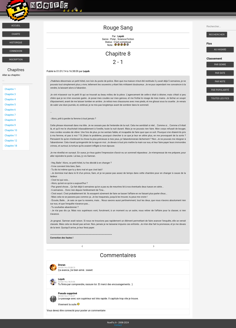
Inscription (16, 59)
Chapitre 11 (11, 135)
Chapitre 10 (11, 130)
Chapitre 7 (10, 114)
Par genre (220, 64)
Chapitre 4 (10, 99)
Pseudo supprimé (67, 293)
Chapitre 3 (10, 94)
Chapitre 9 (10, 125)
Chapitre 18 (11, 145)
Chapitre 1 (10, 89)
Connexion (16, 51)
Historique (16, 42)
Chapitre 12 (11, 140)
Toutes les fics (220, 98)
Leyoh (120, 36)
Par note (220, 81)
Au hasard (220, 49)
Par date (220, 73)
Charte (16, 34)
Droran (61, 264)
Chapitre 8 (10, 120)
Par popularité (220, 90)
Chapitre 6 (10, 109)
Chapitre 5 (10, 104)
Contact (118, 325)
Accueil (15, 25)
